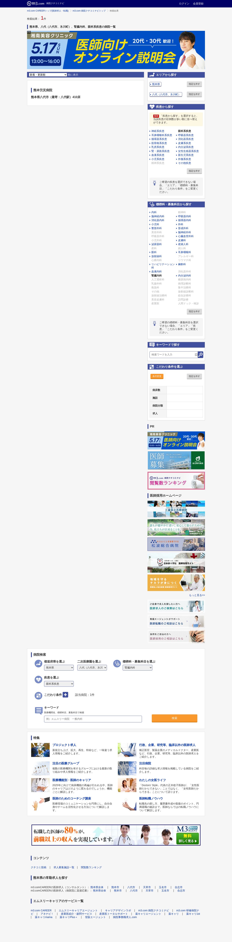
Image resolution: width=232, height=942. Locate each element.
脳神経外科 (184, 232)
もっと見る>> (197, 595)
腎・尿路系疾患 (160, 151)
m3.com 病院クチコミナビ (153, 910)
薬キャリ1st (193, 913)
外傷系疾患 (184, 159)
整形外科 (156, 228)
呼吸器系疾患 (186, 135)
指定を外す (194, 84)
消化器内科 (157, 220)
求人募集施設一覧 (64, 867)
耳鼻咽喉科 (184, 252)
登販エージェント (95, 917)
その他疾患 (184, 162)
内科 (154, 212)
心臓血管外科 (186, 236)
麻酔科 (182, 264)
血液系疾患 (157, 154)
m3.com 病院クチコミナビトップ (89, 10)
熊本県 (156, 84)
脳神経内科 (157, 216)
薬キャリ (173, 913)
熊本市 (115, 887)
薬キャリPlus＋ (69, 917)
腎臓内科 (156, 275)
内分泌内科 (184, 275)
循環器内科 (184, 220)
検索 (174, 718)
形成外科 (183, 228)
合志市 (179, 887)
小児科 (155, 224)
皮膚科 (182, 240)
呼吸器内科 (184, 216)
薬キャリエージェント (148, 913)
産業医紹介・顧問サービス (76, 913)
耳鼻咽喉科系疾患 (161, 135)
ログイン (184, 3)
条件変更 (157, 376)
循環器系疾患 (159, 138)
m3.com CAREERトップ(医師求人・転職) (48, 10)
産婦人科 (183, 244)
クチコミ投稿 (38, 867)
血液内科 (156, 271)
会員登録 (198, 3)
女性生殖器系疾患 (188, 151)
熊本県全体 (96, 887)
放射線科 (156, 256)
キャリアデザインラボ (118, 910)
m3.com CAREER (41, 910)
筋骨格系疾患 (159, 143)
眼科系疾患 (184, 131)
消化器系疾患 (186, 138)
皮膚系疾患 (184, 143)
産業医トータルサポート (113, 913)
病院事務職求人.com (125, 917)
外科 (180, 224)
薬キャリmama (43, 917)
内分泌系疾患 (186, 146)
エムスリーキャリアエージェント (78, 910)
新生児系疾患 (186, 154)
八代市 (131, 887)
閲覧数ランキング (91, 867)
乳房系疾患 (157, 146)
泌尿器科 (156, 244)
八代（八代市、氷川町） (166, 94)
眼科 (154, 252)
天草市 (147, 887)
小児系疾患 (157, 159)
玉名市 (163, 887)
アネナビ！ (47, 913)
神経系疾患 (157, 131)
